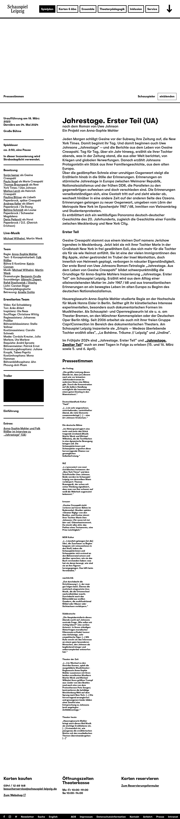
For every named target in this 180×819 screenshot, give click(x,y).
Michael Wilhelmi (14, 238)
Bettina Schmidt (13, 210)
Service (152, 9)
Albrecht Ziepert (31, 279)
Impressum (86, 816)
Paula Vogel (11, 181)
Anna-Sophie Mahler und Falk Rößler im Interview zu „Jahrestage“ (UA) (22, 431)
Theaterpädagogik (112, 9)
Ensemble (88, 9)
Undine (163, 333)
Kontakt (134, 816)
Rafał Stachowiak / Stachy (20, 282)
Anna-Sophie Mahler (24, 254)
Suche (41, 816)
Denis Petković (12, 219)
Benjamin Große (31, 276)
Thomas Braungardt (16, 184)
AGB (73, 816)
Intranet (173, 816)
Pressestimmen (14, 96)
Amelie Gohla (26, 292)
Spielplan (47, 9)
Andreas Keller (12, 203)
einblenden (167, 96)
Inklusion (136, 9)
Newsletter (27, 816)
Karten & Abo (67, 9)
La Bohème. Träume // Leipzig (122, 333)
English (53, 816)
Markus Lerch (12, 191)
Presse (160, 816)
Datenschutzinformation (111, 816)
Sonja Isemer (11, 175)
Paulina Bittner (13, 197)
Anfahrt (147, 816)
